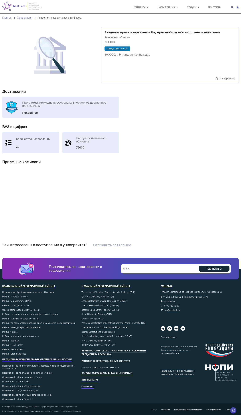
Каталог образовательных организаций (106, 373)
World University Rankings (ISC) (96, 340)
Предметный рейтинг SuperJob (17, 399)
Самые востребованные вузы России (21, 310)
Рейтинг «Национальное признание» (20, 336)
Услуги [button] (193, 7)
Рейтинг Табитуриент (13, 349)
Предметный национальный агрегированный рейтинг (37, 359)
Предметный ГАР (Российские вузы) (20, 390)
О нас (154, 410)
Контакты (214, 7)
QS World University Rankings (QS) (97, 296)
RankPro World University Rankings (98, 345)
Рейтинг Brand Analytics (14, 354)
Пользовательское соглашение (188, 410)
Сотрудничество (213, 410)
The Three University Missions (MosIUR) (100, 305)
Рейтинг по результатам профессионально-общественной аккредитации (38, 323)
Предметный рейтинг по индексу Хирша (22, 377)
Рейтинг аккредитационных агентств (105, 361)
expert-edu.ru (170, 301)
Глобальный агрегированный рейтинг (105, 286)
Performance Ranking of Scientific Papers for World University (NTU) (113, 323)
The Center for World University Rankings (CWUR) (104, 327)
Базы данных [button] (168, 7)
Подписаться (214, 268)
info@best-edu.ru (172, 310)
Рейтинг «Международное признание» (21, 327)
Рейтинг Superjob (10, 340)
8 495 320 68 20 (171, 306)
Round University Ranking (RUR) (96, 314)
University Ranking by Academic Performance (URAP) (106, 336)
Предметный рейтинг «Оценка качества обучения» (27, 373)
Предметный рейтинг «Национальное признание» (27, 395)
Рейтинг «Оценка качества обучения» (20, 318)
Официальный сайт (117, 48)
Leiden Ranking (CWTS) (92, 318)
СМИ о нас (87, 386)
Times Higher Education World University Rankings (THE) (108, 292)
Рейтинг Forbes (10, 332)
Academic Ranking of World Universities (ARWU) (104, 301)
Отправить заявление (112, 244)
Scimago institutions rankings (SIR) (98, 332)
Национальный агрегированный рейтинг (28, 286)
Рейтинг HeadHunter (12, 345)
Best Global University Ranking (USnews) (100, 310)
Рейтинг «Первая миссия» (15, 296)
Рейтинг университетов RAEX (17, 301)
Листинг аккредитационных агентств (100, 367)
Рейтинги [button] (141, 7)
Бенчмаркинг (90, 379)
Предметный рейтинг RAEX (16, 381)
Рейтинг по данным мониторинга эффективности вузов (30, 314)
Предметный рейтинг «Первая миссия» (21, 386)
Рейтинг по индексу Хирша (15, 305)
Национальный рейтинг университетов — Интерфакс (28, 292)
